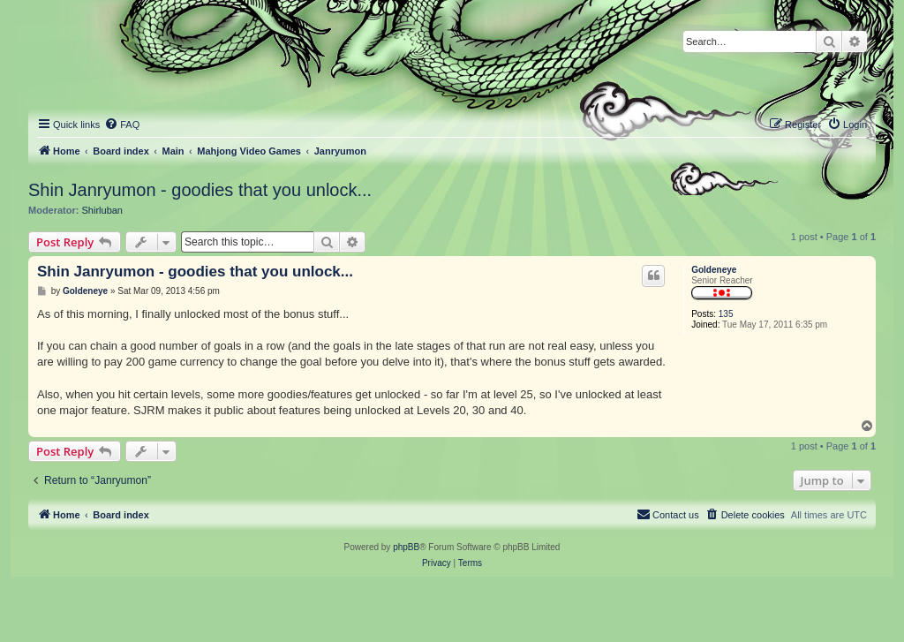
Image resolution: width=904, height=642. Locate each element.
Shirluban (102, 210)
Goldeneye (713, 270)
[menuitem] (121, 124)
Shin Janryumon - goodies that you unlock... (200, 190)
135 (726, 314)
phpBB (406, 547)
